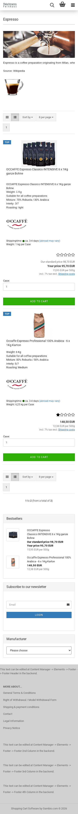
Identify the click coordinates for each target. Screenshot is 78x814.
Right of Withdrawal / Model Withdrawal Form (29, 699)
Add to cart (39, 301)
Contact (7, 713)
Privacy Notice (11, 728)
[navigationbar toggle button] (73, 5)
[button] (7, 117)
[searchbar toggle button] (52, 5)
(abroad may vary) (49, 240)
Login (39, 615)
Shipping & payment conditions (21, 707)
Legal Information (13, 720)
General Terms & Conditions (19, 692)
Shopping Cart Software (25, 808)
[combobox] (28, 117)
